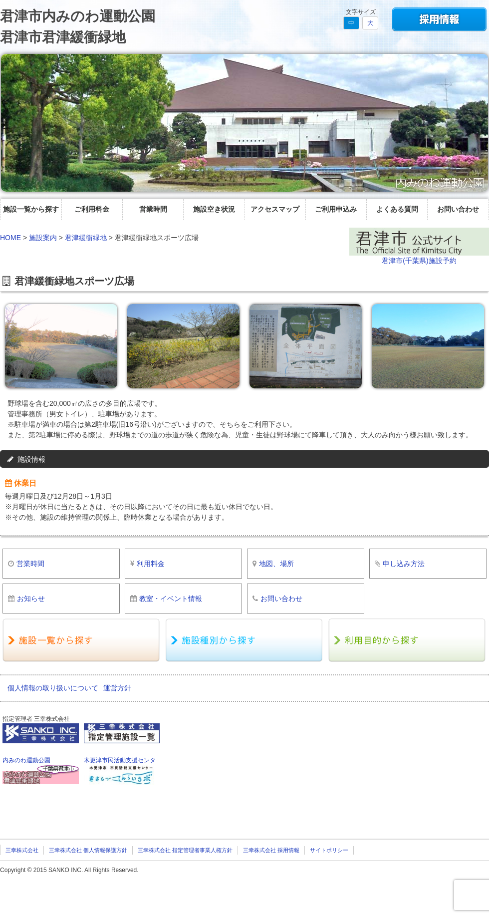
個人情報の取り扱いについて (52, 688)
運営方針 (117, 688)
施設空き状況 (214, 209)
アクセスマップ (274, 209)
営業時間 (153, 209)
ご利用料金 (91, 209)
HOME (10, 238)
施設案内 (43, 238)
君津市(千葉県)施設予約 (419, 261)
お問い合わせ (458, 209)
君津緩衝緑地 (86, 238)
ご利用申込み (336, 209)
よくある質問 (397, 209)
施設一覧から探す (31, 209)
